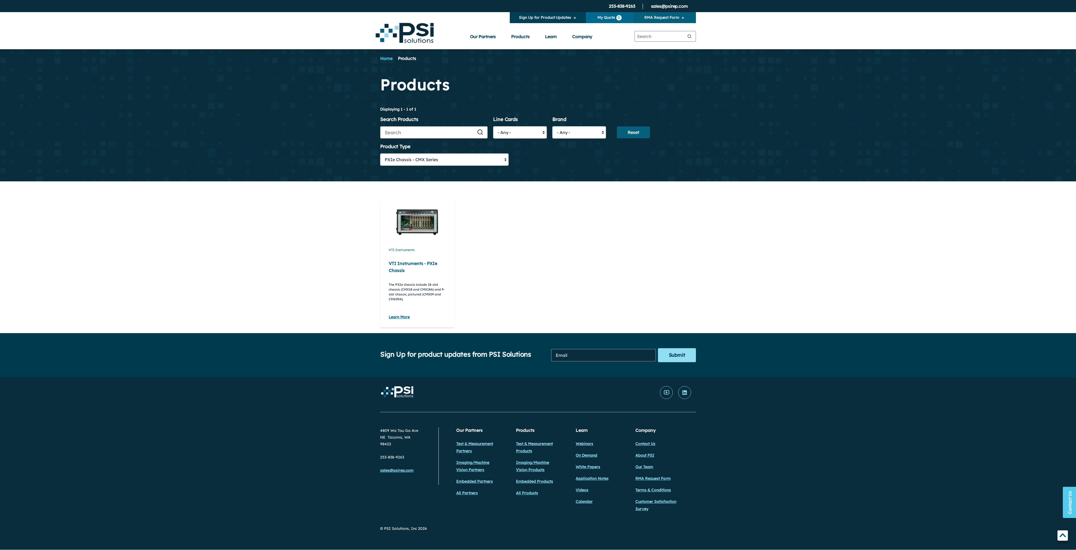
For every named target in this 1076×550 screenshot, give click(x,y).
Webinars (584, 443)
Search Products (399, 119)
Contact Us (645, 443)
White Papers (588, 466)
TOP (1063, 536)
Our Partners (483, 36)
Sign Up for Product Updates (545, 17)
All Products (527, 493)
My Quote (609, 17)
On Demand (586, 455)
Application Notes (592, 478)
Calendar (584, 501)
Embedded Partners (474, 481)
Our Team (644, 466)
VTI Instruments (402, 250)
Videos (582, 490)
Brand (559, 119)
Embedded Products (534, 481)
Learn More (399, 317)
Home (386, 58)
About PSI (644, 455)
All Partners (467, 493)
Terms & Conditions (653, 490)
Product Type (395, 147)
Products (520, 36)
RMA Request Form (661, 17)
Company (582, 36)
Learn (551, 36)
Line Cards (505, 119)
